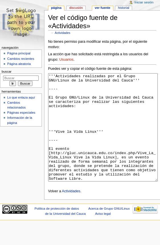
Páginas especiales (21, 112)
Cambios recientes (20, 58)
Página (56, 7)
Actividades (62, 32)
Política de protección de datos (56, 230)
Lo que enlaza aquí (21, 97)
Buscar (7, 71)
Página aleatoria (19, 64)
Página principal (18, 53)
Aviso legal (103, 235)
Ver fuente (102, 7)
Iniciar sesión (143, 2)
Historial (123, 7)
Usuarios (66, 60)
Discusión (76, 7)
